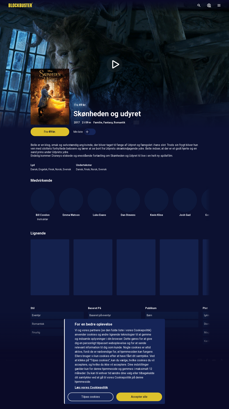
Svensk (67, 169)
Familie (97, 122)
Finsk (51, 169)
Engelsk (43, 169)
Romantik (119, 122)
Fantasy (108, 122)
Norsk (58, 169)
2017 (77, 122)
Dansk (34, 169)
